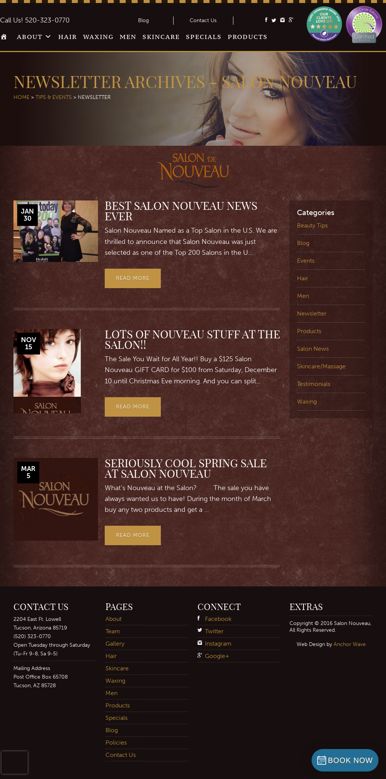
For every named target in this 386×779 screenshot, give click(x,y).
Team (112, 631)
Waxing (98, 37)
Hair (67, 37)
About (30, 37)
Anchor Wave (350, 644)
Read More (133, 278)
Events (306, 260)
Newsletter (312, 313)
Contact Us (203, 20)
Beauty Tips (312, 225)
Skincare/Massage (321, 366)
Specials (204, 37)
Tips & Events (54, 97)
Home (5, 39)
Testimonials (313, 383)
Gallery (115, 643)
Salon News (313, 348)
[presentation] (14, 762)
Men (128, 37)
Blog (143, 20)
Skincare (161, 37)
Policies (116, 742)
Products (248, 37)
